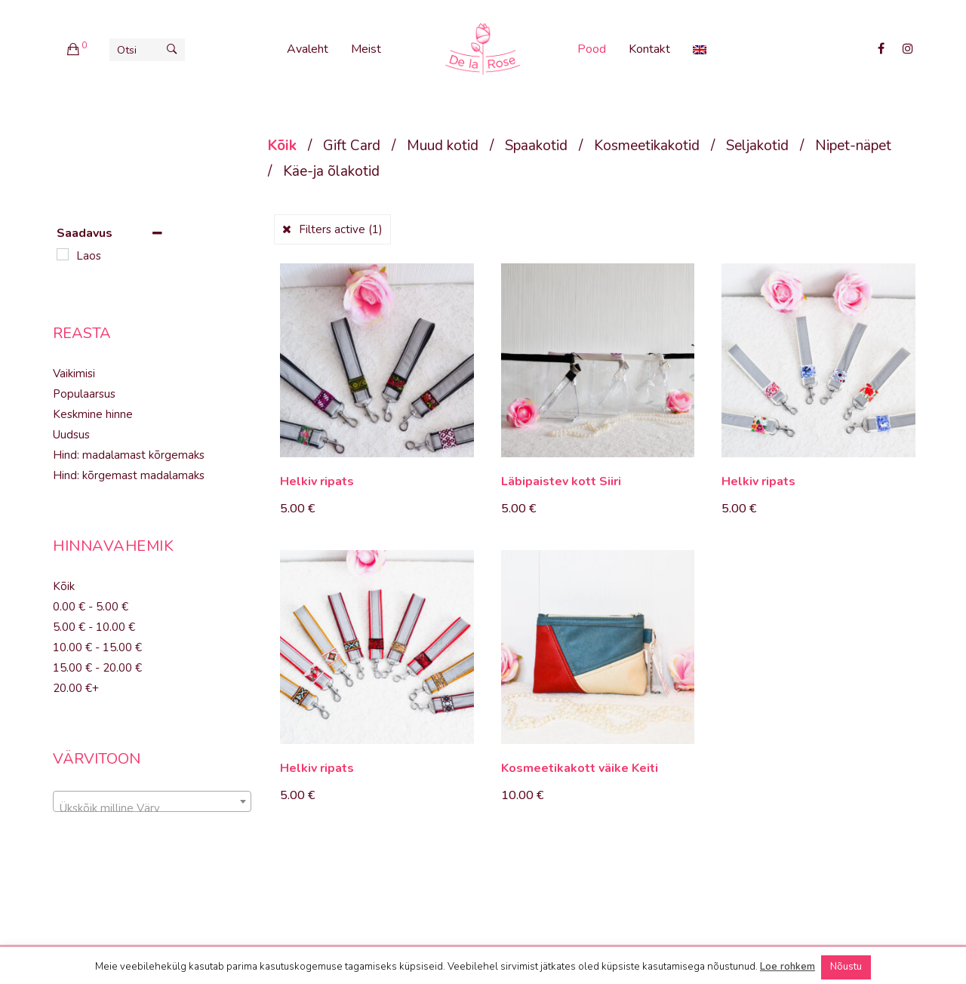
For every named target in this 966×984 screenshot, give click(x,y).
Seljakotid (757, 145)
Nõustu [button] (846, 966)
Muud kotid (442, 145)
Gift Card (351, 145)
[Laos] (63, 254)
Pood (591, 49)
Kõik (282, 145)
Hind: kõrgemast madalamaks (129, 475)
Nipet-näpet (853, 145)
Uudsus (71, 434)
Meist (366, 49)
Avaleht (307, 49)
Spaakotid (536, 145)
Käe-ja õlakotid (331, 171)
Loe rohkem (787, 966)
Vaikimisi (74, 373)
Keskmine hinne (93, 414)
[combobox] (152, 801)
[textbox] (152, 808)
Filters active (341, 229)
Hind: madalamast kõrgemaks (129, 455)
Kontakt (649, 49)
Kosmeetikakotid (647, 145)
